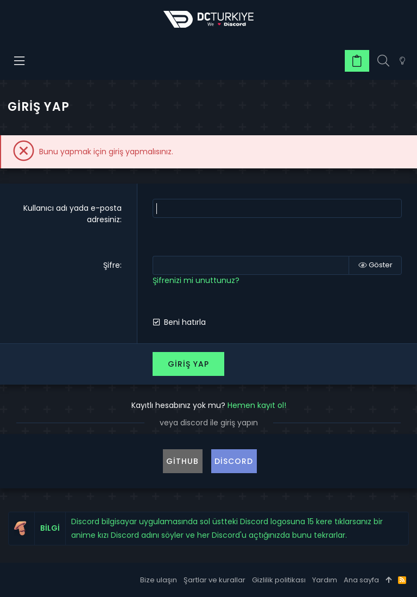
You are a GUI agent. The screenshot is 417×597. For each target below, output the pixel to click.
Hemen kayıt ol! (257, 405)
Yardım (324, 580)
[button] (20, 61)
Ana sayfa (361, 580)
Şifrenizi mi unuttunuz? (196, 280)
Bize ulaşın (158, 580)
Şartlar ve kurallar (214, 580)
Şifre (111, 265)
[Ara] (383, 61)
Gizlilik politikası (279, 580)
